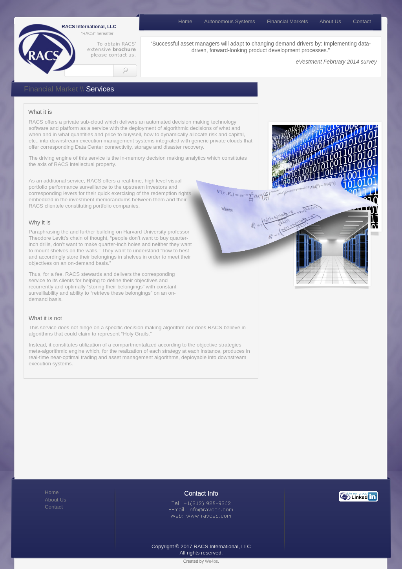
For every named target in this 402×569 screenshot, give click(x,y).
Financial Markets (287, 21)
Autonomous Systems (229, 21)
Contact (54, 507)
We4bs (211, 561)
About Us (55, 500)
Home (51, 492)
